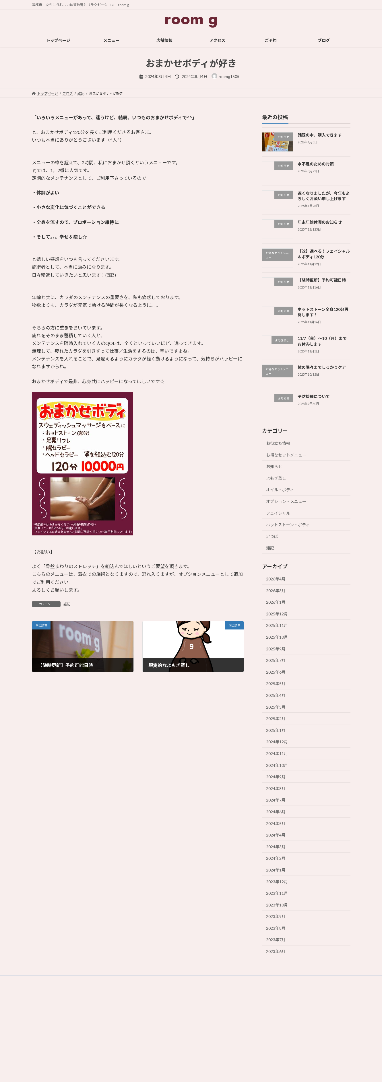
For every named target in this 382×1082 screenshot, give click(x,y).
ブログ (149, 1044)
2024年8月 (276, 788)
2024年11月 (277, 753)
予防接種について (313, 396)
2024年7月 (276, 800)
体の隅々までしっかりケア (321, 367)
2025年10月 (277, 637)
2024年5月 (276, 823)
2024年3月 (276, 846)
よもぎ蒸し (276, 478)
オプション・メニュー (286, 501)
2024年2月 (276, 858)
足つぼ (272, 536)
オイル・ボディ (280, 489)
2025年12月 (277, 613)
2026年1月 (276, 602)
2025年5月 (276, 683)
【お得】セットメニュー (272, 1044)
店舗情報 (151, 1015)
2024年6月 (276, 811)
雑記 (66, 604)
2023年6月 (276, 951)
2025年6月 (276, 672)
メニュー (151, 1005)
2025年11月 (277, 625)
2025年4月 (276, 695)
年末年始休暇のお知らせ (319, 222)
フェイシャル (278, 512)
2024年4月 (276, 835)
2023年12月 (277, 881)
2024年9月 (276, 776)
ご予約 (149, 1034)
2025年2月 (276, 718)
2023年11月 (277, 893)
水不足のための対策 (315, 163)
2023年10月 (277, 904)
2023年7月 (276, 939)
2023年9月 (276, 916)
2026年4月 (276, 578)
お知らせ (274, 466)
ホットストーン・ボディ (288, 524)
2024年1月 (276, 869)
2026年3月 (276, 590)
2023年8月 (276, 928)
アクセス (151, 1025)
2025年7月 (276, 660)
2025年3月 (276, 707)
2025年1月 (276, 730)
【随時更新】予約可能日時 (321, 280)
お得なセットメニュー (286, 455)
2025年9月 (276, 648)
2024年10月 (277, 765)
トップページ (154, 995)
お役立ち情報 (278, 443)
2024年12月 (277, 741)
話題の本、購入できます (319, 134)
